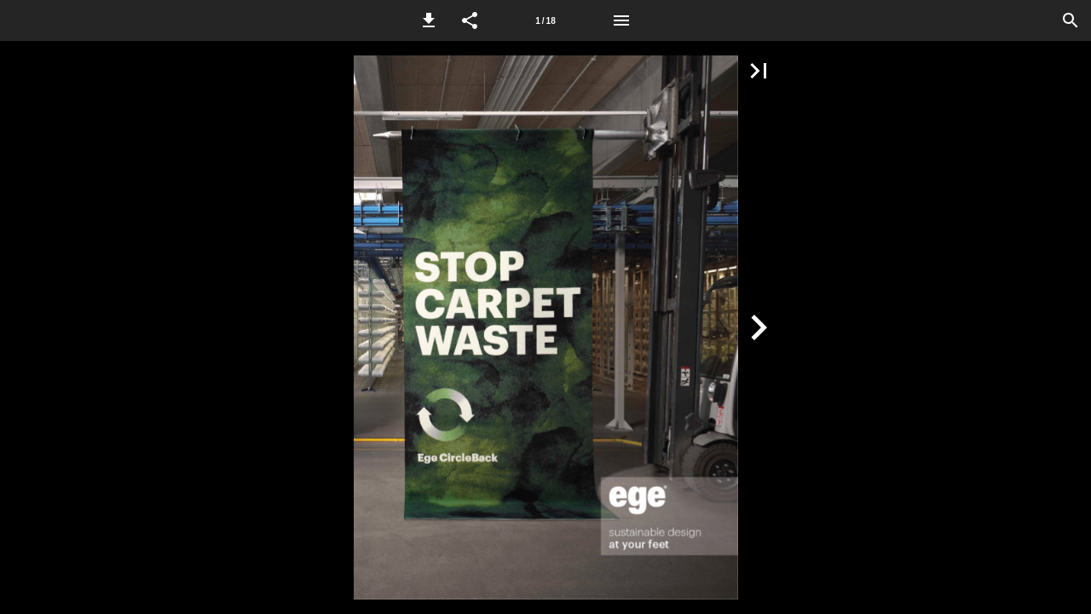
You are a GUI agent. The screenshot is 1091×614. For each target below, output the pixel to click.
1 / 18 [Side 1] (545, 21)
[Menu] (621, 20)
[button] (428, 20)
